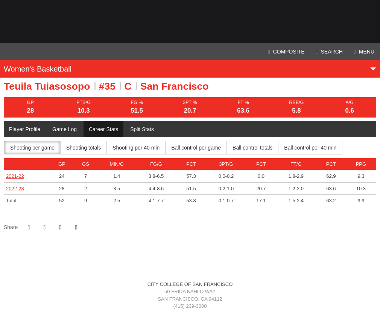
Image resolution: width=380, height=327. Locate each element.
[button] (76, 227)
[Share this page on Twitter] (44, 227)
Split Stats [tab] (142, 129)
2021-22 (15, 176)
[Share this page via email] (60, 227)
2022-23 (15, 188)
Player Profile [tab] (24, 129)
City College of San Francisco (190, 21)
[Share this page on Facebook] (28, 227)
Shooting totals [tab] (83, 148)
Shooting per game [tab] (32, 148)
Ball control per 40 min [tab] (311, 148)
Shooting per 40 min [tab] (136, 148)
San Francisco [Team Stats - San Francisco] (174, 86)
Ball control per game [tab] (196, 148)
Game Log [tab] (64, 129)
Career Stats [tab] (104, 129)
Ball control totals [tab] (253, 148)
